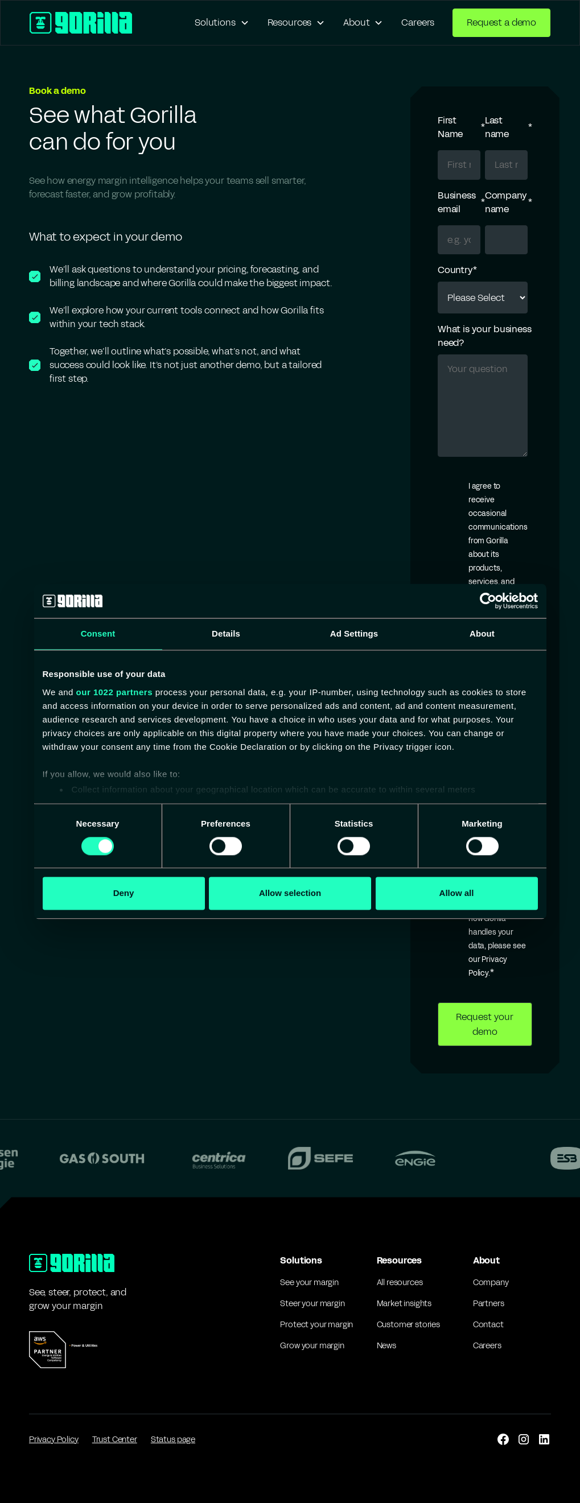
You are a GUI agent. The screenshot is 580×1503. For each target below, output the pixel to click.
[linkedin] (544, 1439)
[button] (222, 22)
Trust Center (114, 1439)
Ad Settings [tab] (354, 633)
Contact (488, 1324)
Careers (417, 22)
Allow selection (290, 893)
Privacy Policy (54, 1439)
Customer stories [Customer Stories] (408, 1324)
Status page (173, 1439)
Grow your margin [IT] (312, 1345)
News (386, 1345)
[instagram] (523, 1439)
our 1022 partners (114, 692)
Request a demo (501, 22)
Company (491, 1282)
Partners (488, 1303)
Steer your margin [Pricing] (312, 1303)
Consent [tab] (98, 633)
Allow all (456, 893)
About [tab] (482, 633)
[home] (81, 23)
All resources (400, 1282)
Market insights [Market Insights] (404, 1303)
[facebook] (503, 1439)
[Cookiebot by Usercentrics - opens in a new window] (488, 600)
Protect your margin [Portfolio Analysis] (316, 1324)
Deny (123, 893)
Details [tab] (226, 633)
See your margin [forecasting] (309, 1282)
